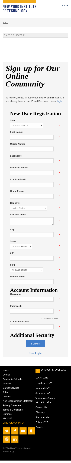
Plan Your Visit (43, 417)
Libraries (7, 414)
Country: (15, 203)
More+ (65, 5)
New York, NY (43, 388)
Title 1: (13, 120)
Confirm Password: (20, 321)
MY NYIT (7, 418)
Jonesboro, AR (43, 393)
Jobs (5, 392)
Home (5, 22)
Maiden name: (17, 276)
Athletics (7, 383)
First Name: (16, 132)
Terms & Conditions (13, 409)
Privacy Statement (12, 405)
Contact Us (41, 407)
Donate (39, 427)
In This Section (14, 35)
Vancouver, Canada (45, 398)
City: (12, 229)
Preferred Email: (19, 167)
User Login (35, 353)
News (6, 370)
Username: (16, 294)
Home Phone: (17, 191)
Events (6, 374)
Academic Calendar (13, 379)
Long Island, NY (44, 383)
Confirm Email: (18, 179)
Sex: (12, 264)
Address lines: (18, 214)
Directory (40, 412)
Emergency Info (13, 422)
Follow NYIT (42, 422)
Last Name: (16, 155)
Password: (16, 306)
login (59, 101)
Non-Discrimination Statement (18, 401)
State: (13, 241)
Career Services (11, 388)
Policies (7, 396)
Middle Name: (17, 144)
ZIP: (12, 253)
